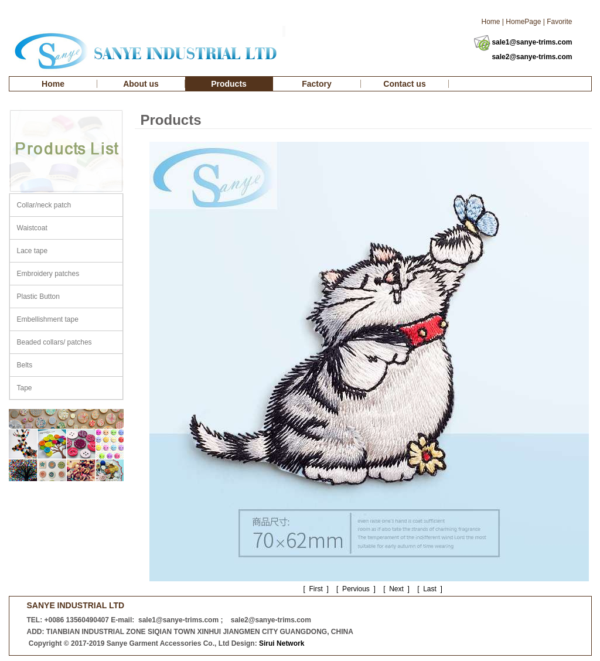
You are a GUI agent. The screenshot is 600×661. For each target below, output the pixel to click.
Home (490, 22)
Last (430, 589)
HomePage (523, 22)
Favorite (559, 22)
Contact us (404, 83)
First (316, 589)
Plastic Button (38, 296)
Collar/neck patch (44, 205)
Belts (25, 365)
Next (397, 589)
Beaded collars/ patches (54, 342)
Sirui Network (281, 643)
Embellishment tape (48, 319)
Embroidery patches (48, 274)
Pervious (355, 589)
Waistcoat (32, 228)
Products (229, 83)
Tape (24, 388)
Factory (317, 83)
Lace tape (32, 251)
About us (141, 83)
